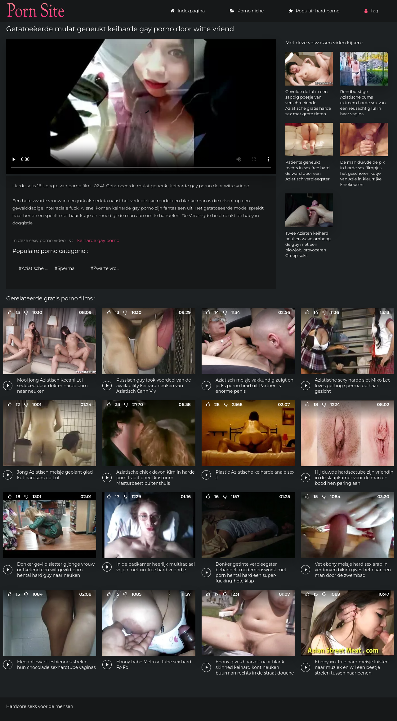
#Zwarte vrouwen (106, 268)
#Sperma (65, 268)
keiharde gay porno (98, 240)
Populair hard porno (314, 11)
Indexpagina (188, 11)
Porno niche (247, 11)
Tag (371, 11)
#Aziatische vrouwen (35, 268)
